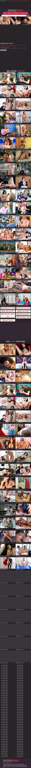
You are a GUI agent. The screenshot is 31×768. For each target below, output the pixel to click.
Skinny (6, 46)
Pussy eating (10, 46)
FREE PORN (9, 0)
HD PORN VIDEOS (14, 0)
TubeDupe (2, 111)
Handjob (18, 45)
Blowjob (22, 45)
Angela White (6, 47)
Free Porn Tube (4, 665)
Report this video (3, 50)
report (14, 122)
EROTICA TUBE (26, 0)
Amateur (7, 45)
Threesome (2, 46)
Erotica (13, 46)
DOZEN (15, 10)
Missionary (11, 45)
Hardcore (15, 45)
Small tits (25, 45)
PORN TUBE (20, 0)
